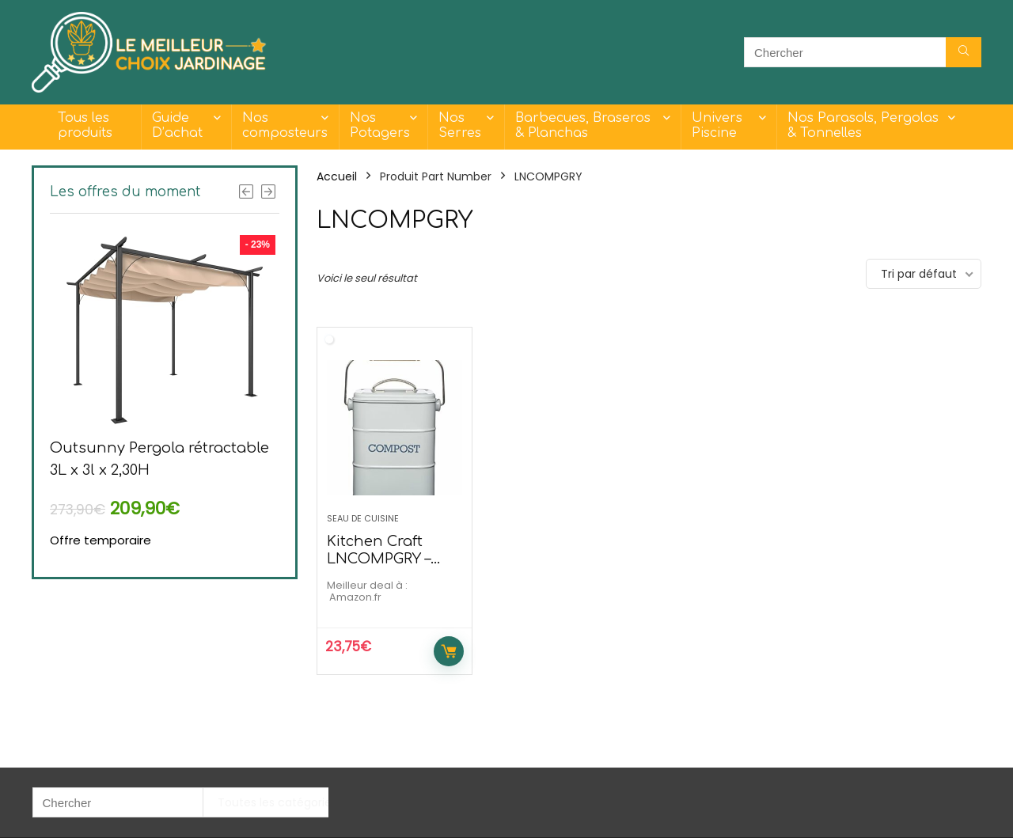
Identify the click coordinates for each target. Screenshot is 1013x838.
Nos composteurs (285, 125)
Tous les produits (85, 125)
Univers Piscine (717, 125)
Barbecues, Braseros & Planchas (583, 125)
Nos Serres (459, 125)
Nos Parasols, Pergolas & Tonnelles (863, 125)
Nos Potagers (380, 125)
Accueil (337, 176)
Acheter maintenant (448, 651)
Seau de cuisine (363, 518)
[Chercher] (963, 52)
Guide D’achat (177, 125)
